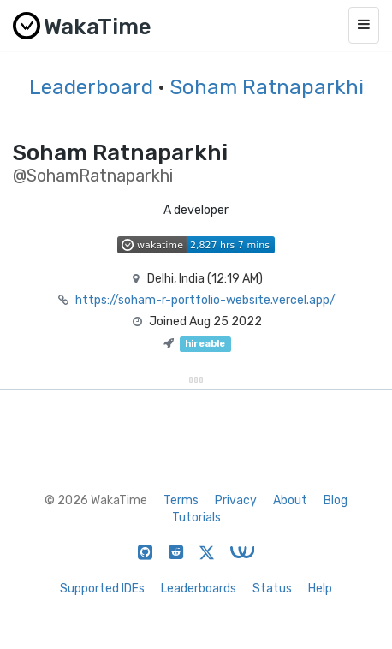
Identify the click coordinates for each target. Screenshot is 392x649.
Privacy (236, 500)
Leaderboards (198, 588)
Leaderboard (91, 87)
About (290, 500)
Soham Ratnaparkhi (266, 87)
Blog (335, 500)
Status (272, 588)
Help (320, 588)
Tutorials (196, 517)
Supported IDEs (102, 588)
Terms (181, 500)
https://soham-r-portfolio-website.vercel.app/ (205, 300)
